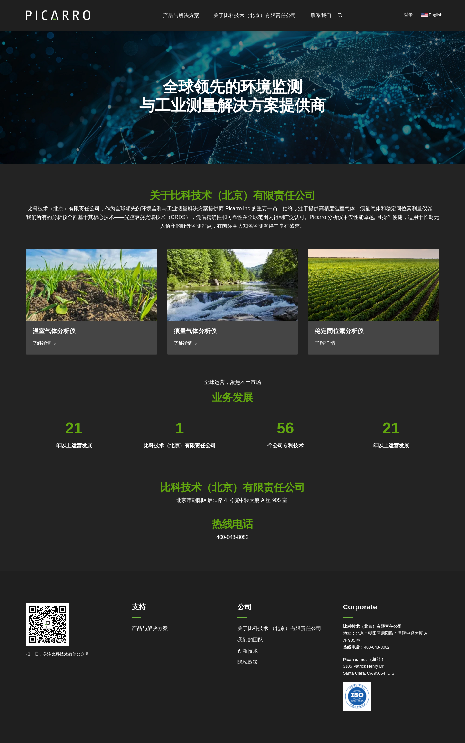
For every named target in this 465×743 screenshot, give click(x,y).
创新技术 (247, 651)
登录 (408, 14)
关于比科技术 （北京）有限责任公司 (279, 628)
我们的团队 (250, 639)
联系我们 (321, 15)
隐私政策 (247, 662)
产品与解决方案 (150, 628)
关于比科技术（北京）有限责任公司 (254, 15)
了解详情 (42, 343)
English (431, 14)
